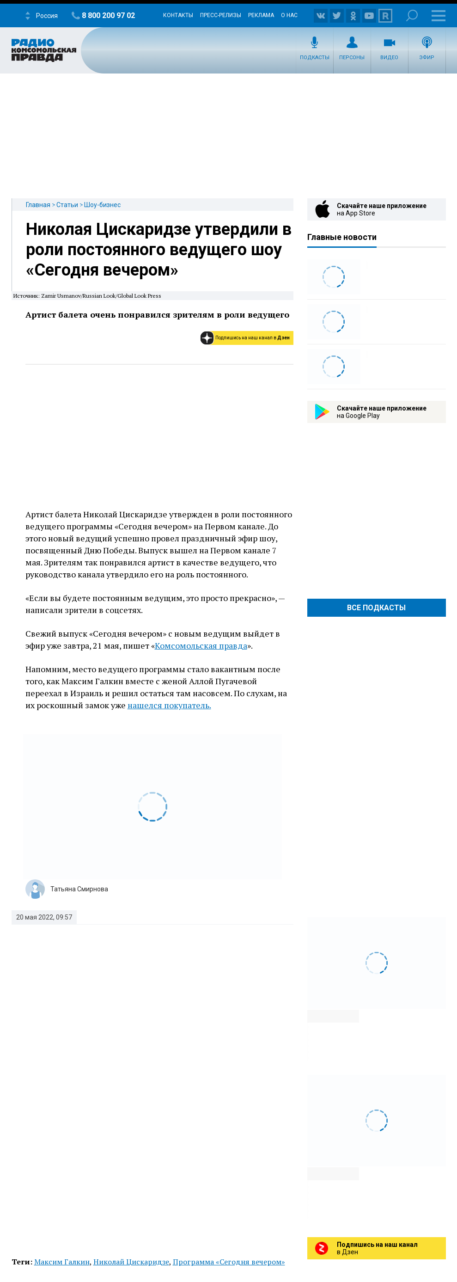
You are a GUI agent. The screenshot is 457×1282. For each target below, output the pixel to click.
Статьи (67, 205)
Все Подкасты (376, 607)
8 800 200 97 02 (108, 15)
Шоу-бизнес (102, 205)
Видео (389, 58)
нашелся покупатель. (169, 705)
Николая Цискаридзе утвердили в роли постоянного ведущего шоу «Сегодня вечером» (159, 250)
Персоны (352, 58)
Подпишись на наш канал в (252, 337)
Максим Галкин (62, 1262)
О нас (289, 15)
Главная (38, 205)
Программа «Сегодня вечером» (229, 1262)
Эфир (426, 58)
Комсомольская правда (201, 645)
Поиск (412, 15)
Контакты (178, 15)
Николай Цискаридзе (131, 1262)
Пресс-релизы (220, 15)
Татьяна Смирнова (79, 889)
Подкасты (314, 58)
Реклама (261, 15)
